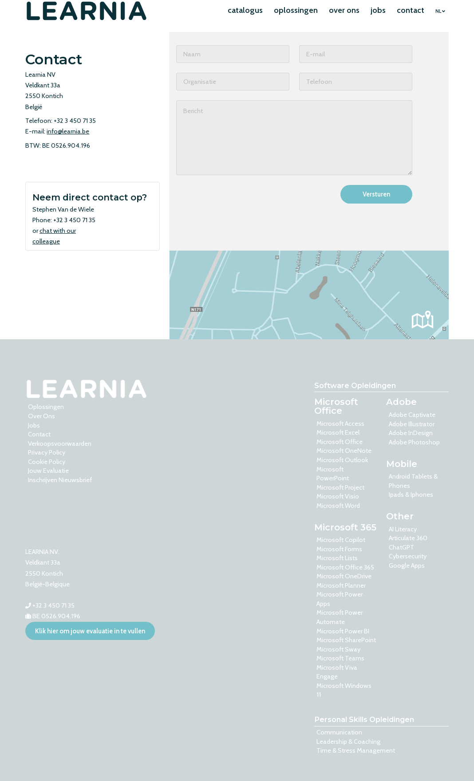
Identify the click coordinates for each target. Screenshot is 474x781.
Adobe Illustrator (411, 424)
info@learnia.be (68, 131)
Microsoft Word (338, 506)
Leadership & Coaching (348, 742)
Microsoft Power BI (342, 631)
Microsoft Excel (337, 432)
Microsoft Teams (340, 658)
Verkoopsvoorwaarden (59, 443)
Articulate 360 (408, 538)
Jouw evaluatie (48, 471)
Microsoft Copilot (340, 540)
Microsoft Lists (337, 558)
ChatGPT (401, 547)
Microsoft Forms (339, 549)
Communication (339, 732)
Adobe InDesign (411, 433)
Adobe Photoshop (414, 442)
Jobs (34, 425)
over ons (344, 10)
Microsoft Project (340, 487)
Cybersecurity (408, 556)
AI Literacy (403, 529)
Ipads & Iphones (411, 494)
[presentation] (243, 202)
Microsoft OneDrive (343, 576)
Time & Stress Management (355, 750)
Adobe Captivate (412, 415)
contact (410, 10)
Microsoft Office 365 (345, 567)
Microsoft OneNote (343, 451)
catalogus (245, 10)
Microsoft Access (340, 424)
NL (440, 11)
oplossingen (296, 10)
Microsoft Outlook (342, 460)
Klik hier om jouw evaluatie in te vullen (90, 631)
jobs (378, 10)
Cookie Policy (46, 462)
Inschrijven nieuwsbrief (60, 480)
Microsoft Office (339, 442)
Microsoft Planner (341, 585)
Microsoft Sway (338, 649)
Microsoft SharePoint (346, 640)
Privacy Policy (46, 452)
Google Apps (407, 565)
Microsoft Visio (337, 496)
